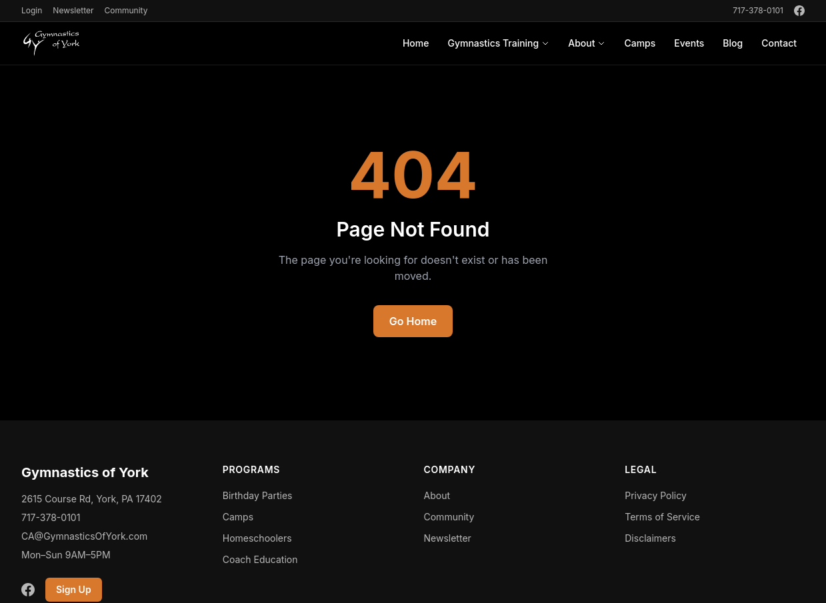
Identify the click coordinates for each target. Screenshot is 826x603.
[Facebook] (799, 10)
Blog (733, 43)
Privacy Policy (656, 495)
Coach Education (260, 559)
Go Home (413, 321)
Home (416, 43)
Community (125, 10)
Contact (779, 43)
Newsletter (73, 10)
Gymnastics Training (498, 43)
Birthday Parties (258, 495)
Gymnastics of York (85, 472)
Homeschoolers (257, 538)
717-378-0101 (758, 10)
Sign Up (73, 589)
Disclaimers (650, 538)
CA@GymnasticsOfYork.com (84, 536)
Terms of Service (662, 516)
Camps (639, 43)
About (586, 43)
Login (31, 10)
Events (689, 43)
